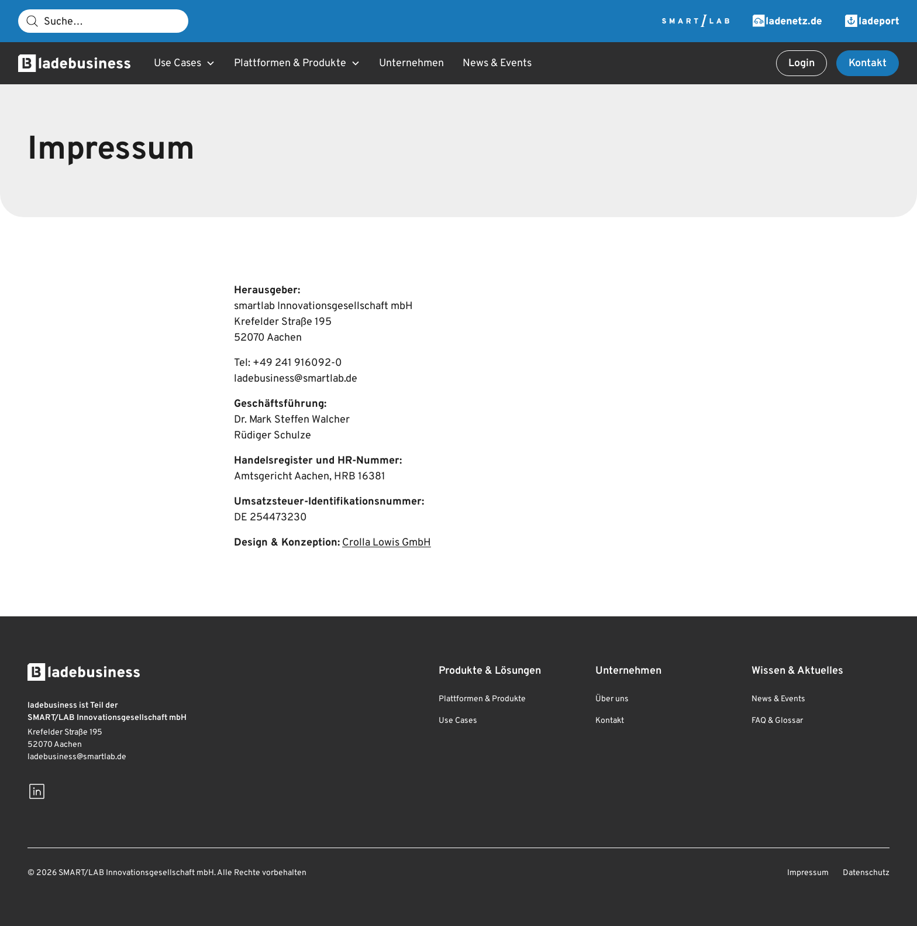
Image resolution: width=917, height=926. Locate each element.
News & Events (497, 63)
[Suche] (103, 21)
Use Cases (458, 721)
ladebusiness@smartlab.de (76, 757)
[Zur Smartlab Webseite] (695, 21)
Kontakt (868, 63)
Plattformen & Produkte (482, 699)
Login (801, 63)
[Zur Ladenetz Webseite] (787, 21)
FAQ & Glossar (777, 721)
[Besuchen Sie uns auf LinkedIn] (36, 791)
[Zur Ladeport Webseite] (872, 21)
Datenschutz (866, 873)
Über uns (612, 699)
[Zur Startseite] (74, 63)
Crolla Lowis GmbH (386, 543)
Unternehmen (411, 63)
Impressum (808, 873)
